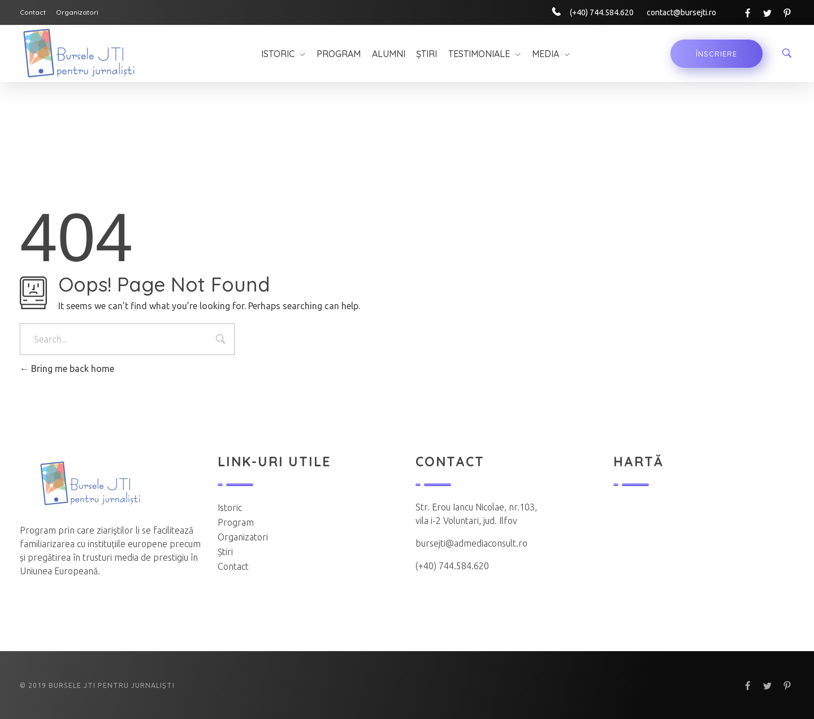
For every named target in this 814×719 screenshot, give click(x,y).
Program (236, 522)
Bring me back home (67, 368)
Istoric (230, 508)
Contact (233, 566)
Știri (225, 552)
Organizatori (243, 537)
